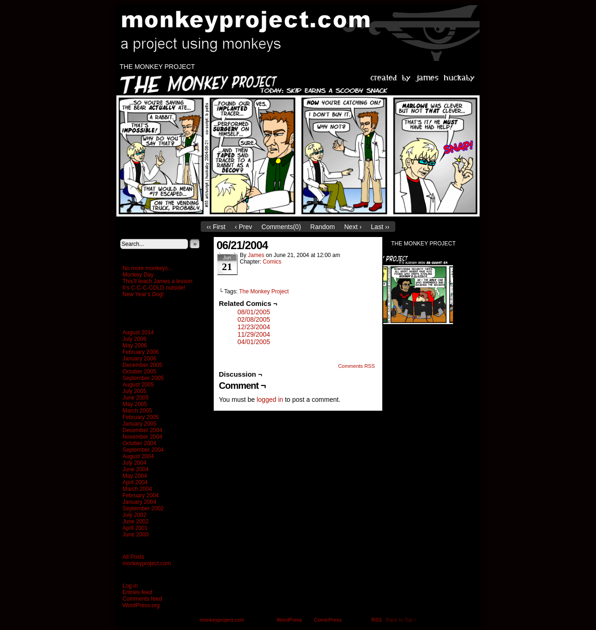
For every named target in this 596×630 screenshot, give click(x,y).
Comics (272, 261)
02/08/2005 (253, 319)
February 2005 (140, 417)
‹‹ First (216, 226)
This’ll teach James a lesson (157, 281)
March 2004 (137, 489)
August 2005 (138, 384)
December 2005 (142, 365)
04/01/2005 (253, 341)
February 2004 (140, 495)
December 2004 (142, 430)
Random (322, 226)
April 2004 (135, 482)
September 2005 (143, 378)
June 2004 (135, 469)
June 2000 (135, 534)
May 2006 (134, 345)
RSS (377, 620)
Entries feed (137, 592)
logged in (270, 399)
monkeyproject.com (302, 33)
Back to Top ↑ (401, 620)
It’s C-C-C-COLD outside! (153, 288)
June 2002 (135, 521)
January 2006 (139, 358)
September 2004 (143, 450)
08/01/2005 (253, 312)
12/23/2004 (253, 327)
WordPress (289, 620)
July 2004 (134, 463)
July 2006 (134, 339)
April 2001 (135, 528)
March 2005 (137, 410)
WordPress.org (141, 605)
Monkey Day (138, 274)
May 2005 (134, 404)
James (256, 255)
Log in (130, 586)
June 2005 (135, 397)
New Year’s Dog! (143, 294)
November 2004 (142, 437)
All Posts (133, 557)
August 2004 (138, 456)
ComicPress (327, 620)
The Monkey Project (157, 66)
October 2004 (139, 443)
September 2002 (143, 508)
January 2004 (139, 502)
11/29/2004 (253, 334)
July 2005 (134, 391)
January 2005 (139, 423)
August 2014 (138, 332)
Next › (352, 226)
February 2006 (140, 352)
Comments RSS (356, 366)
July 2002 (134, 515)
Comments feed (142, 599)
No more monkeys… (147, 268)
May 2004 (134, 476)
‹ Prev (243, 226)
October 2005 (139, 371)
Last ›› (380, 226)
